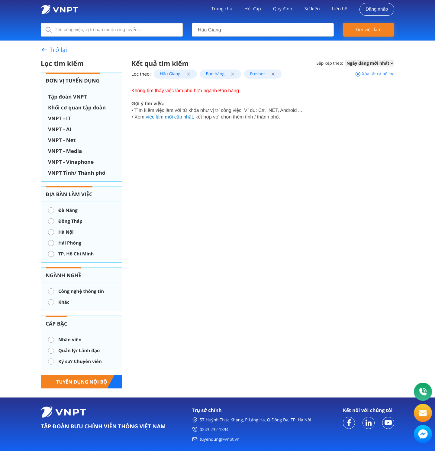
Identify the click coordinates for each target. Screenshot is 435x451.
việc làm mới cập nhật (169, 117)
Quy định (282, 9)
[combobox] (263, 30)
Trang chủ (222, 9)
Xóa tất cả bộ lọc (374, 74)
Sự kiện (312, 9)
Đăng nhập (377, 9)
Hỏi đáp (252, 9)
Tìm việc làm (369, 30)
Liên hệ (339, 9)
